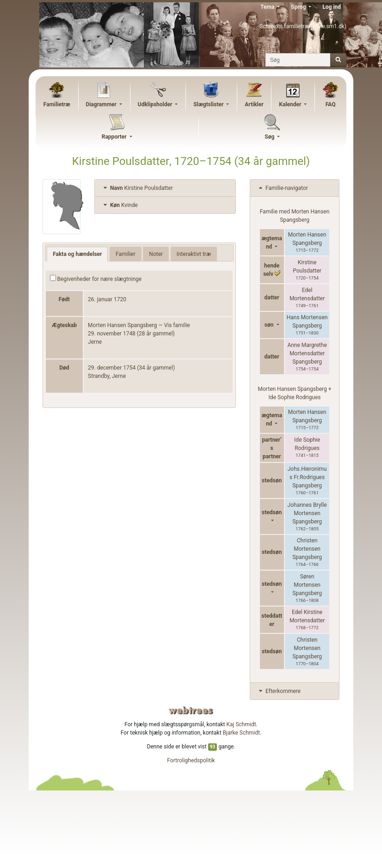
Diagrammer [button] (102, 104)
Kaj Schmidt (241, 724)
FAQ (331, 104)
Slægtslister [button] (209, 104)
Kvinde (120, 205)
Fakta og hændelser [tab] (77, 254)
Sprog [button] (299, 7)
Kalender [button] (290, 104)
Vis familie (177, 325)
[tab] (165, 188)
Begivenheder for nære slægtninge (96, 278)
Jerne (95, 342)
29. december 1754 (112, 368)
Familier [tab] (126, 254)
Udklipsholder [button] (156, 104)
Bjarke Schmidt (241, 732)
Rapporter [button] (115, 137)
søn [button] (270, 325)
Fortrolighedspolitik (191, 760)
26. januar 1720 (107, 299)
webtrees (191, 710)
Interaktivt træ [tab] (194, 254)
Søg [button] (270, 137)
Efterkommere (279, 691)
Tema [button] (268, 7)
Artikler (254, 104)
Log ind (331, 7)
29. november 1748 (112, 333)
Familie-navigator (282, 188)
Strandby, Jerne (107, 376)
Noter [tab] (156, 254)
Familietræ (56, 104)
